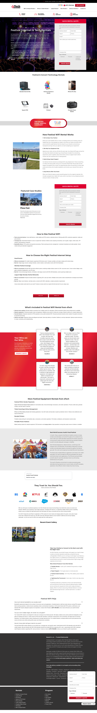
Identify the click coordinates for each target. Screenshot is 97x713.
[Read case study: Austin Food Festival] (48, 478)
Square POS (25, 110)
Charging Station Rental (21, 707)
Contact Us (83, 8)
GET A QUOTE (80, 5)
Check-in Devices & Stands (48, 92)
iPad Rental (18, 700)
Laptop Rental (19, 698)
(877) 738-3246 (69, 5)
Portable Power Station (72, 111)
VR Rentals (18, 708)
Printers (48, 110)
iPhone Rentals (19, 703)
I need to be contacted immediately (78, 58)
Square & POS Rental (20, 702)
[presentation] (78, 64)
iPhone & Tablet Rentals (42, 8)
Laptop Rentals (54, 8)
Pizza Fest (25, 208)
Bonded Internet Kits (25, 91)
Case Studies (48, 700)
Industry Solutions (73, 8)
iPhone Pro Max (72, 91)
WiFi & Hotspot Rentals (29, 8)
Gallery (46, 698)
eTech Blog (47, 702)
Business (63, 56)
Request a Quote (87, 703)
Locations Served (49, 705)
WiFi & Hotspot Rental (20, 710)
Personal (70, 56)
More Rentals (64, 8)
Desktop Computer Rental (21, 697)
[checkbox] (59, 56)
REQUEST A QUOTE (21, 355)
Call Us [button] (40, 295)
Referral (47, 703)
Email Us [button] (56, 295)
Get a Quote (48, 697)
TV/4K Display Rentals (21, 705)
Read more (22, 217)
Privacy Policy (48, 707)
